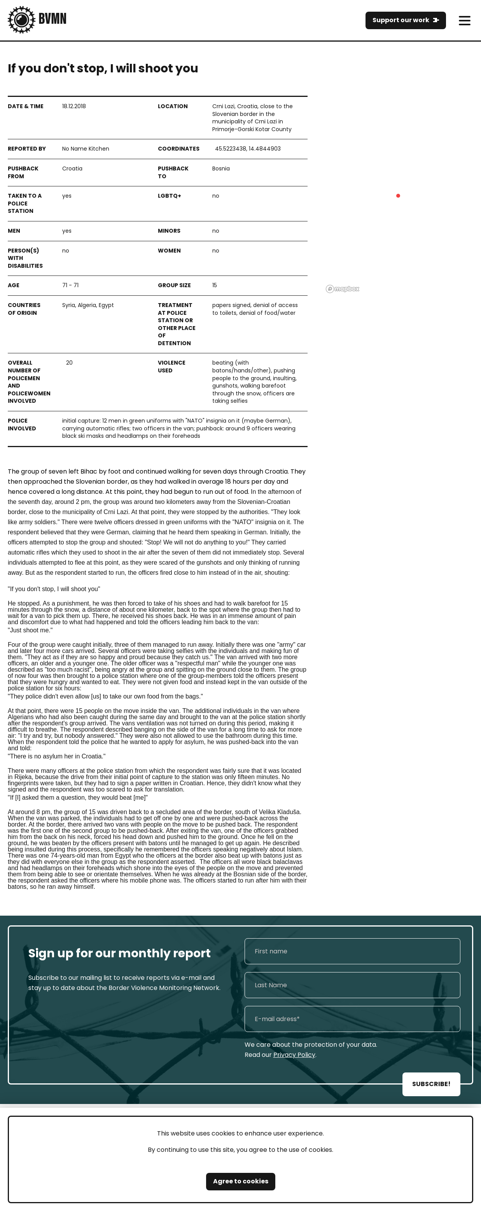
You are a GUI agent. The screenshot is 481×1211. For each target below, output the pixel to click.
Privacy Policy (294, 1054)
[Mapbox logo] (342, 288)
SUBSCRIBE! (431, 1083)
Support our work (401, 20)
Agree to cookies (240, 1181)
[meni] (464, 20)
